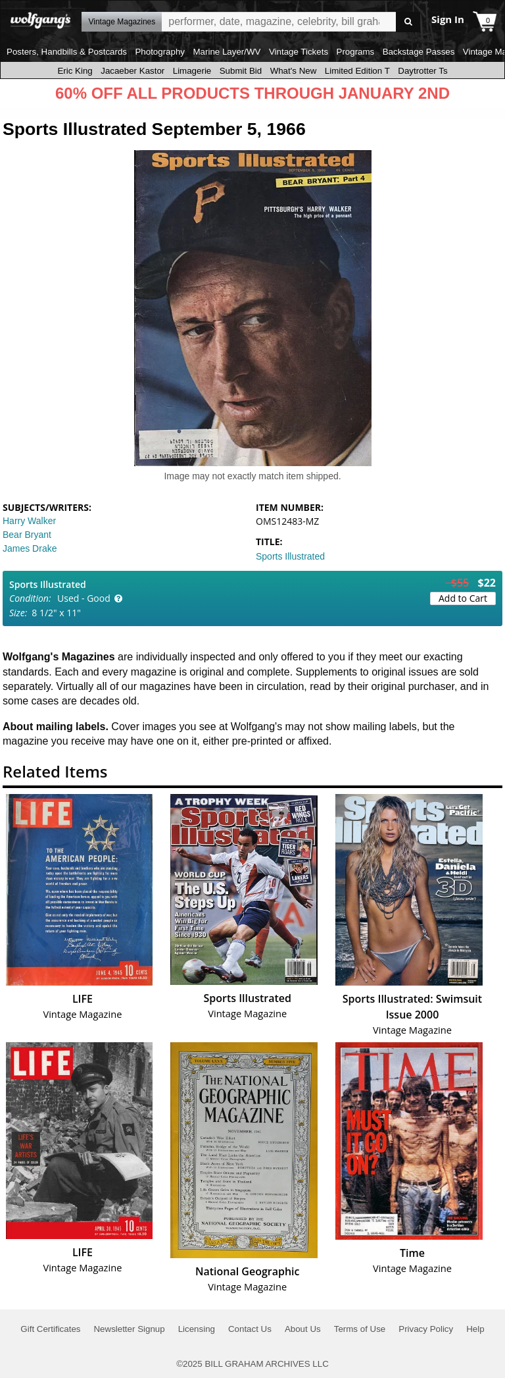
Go (408, 22)
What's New (293, 71)
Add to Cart (463, 598)
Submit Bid (241, 71)
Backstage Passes (419, 52)
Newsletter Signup (128, 1329)
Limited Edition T (357, 71)
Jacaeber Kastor (132, 71)
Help (475, 1329)
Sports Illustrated (290, 556)
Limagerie (192, 71)
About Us (303, 1329)
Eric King (74, 71)
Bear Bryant (27, 534)
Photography (160, 52)
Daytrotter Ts (422, 71)
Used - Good (83, 598)
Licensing (196, 1329)
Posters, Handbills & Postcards (67, 52)
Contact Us (250, 1329)
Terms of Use (360, 1329)
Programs (356, 52)
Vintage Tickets (298, 52)
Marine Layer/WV (226, 52)
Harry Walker (29, 521)
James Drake (30, 548)
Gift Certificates (50, 1329)
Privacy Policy (425, 1329)
